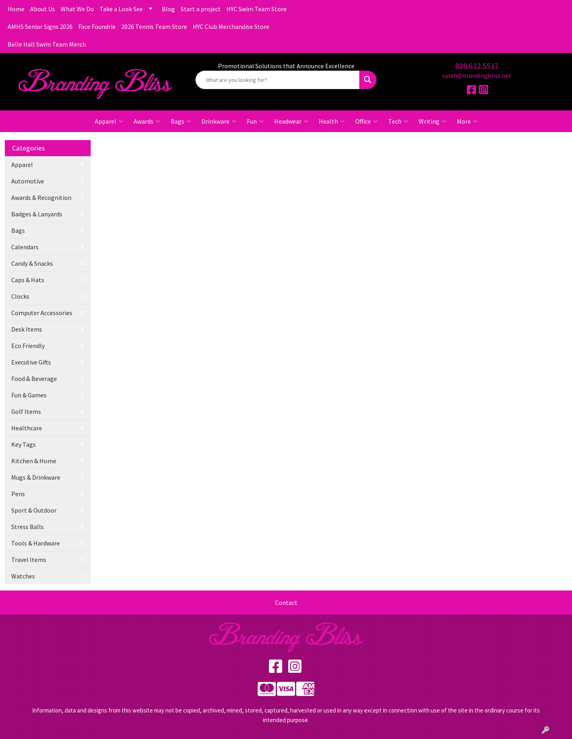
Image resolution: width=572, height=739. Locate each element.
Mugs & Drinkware (35, 477)
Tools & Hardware (35, 543)
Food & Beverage (34, 379)
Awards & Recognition (41, 197)
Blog (168, 9)
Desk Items (26, 329)
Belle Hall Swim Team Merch (47, 44)
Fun (255, 121)
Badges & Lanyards (36, 214)
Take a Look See (121, 9)
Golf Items (26, 411)
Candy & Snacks (32, 263)
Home (16, 9)
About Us (42, 9)
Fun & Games (29, 395)
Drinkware (219, 121)
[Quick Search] (277, 80)
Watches (23, 576)
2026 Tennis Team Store (154, 26)
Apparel (109, 121)
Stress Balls (27, 527)
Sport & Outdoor (34, 510)
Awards (147, 121)
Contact (286, 603)
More (467, 121)
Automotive (27, 181)
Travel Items (28, 560)
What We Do (77, 9)
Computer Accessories (41, 313)
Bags (181, 121)
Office (366, 121)
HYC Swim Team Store (256, 9)
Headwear (291, 121)
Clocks (20, 296)
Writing (432, 121)
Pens (18, 494)
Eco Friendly (28, 346)
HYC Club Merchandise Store (231, 26)
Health (332, 121)
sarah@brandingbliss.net (476, 75)
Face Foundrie (97, 26)
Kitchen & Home (33, 461)
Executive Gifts (31, 362)
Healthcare (26, 428)
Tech (398, 121)
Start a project (201, 9)
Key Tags (23, 444)
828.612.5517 (477, 66)
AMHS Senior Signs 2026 (40, 26)
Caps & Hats (27, 280)
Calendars (25, 247)
